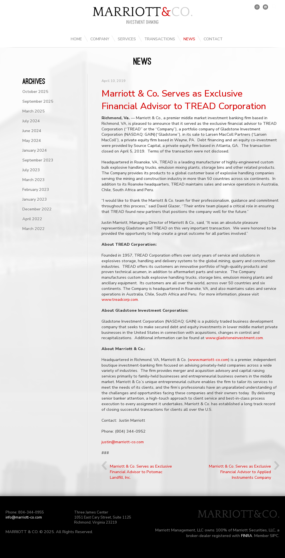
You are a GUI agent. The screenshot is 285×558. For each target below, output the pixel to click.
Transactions (159, 39)
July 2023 (31, 170)
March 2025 (33, 111)
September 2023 (37, 160)
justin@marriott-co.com (123, 442)
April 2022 (32, 219)
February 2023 (35, 189)
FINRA (246, 535)
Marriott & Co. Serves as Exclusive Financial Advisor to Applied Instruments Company (240, 471)
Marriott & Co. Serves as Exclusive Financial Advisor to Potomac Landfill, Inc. (141, 471)
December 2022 (37, 209)
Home (76, 39)
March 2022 (33, 228)
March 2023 (33, 179)
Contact (213, 39)
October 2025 (35, 91)
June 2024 (31, 130)
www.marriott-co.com (208, 359)
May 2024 (31, 140)
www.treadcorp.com (120, 299)
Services (127, 39)
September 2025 (37, 101)
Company (99, 39)
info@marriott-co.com (24, 517)
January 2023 (34, 199)
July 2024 (31, 121)
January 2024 (34, 150)
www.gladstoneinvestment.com (234, 338)
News (189, 39)
